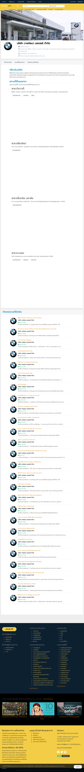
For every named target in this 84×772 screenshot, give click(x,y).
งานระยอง (63, 668)
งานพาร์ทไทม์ (36, 633)
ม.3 (61, 639)
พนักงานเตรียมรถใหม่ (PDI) (25, 373)
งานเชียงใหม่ (63, 658)
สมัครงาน (11, 2)
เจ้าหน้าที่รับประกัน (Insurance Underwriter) (29, 462)
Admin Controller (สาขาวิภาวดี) (26, 440)
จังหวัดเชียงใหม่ (16, 150)
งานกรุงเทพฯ (64, 654)
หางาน (4, 2)
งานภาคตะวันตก (64, 681)
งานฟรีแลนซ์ (36, 635)
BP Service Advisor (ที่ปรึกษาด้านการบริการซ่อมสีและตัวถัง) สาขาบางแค (37, 329)
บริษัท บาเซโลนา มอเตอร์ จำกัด (33, 43)
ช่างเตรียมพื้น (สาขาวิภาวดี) (25, 539)
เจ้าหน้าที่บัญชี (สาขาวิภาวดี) (25, 351)
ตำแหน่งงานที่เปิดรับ (33, 62)
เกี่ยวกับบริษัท (8, 62)
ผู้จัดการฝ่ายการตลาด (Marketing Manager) (30, 495)
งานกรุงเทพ (12, 10)
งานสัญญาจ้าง (37, 637)
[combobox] (35, 6)
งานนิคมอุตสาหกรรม (66, 648)
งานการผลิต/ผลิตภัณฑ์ (39, 654)
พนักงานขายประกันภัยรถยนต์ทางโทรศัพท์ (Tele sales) (32, 451)
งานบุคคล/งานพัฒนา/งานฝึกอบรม (43, 683)
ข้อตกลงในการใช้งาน (39, 740)
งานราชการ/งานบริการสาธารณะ (42, 668)
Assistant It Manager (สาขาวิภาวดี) (27, 406)
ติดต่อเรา (35, 735)
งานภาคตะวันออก (65, 679)
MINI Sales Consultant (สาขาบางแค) (28, 362)
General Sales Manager (24, 340)
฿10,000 (22, 455)
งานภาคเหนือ (64, 677)
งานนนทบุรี (63, 662)
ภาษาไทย (73, 2)
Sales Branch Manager (24, 484)
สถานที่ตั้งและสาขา (20, 62)
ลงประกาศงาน (31, 2)
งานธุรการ (36, 664)
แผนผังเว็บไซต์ (37, 737)
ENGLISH (80, 2)
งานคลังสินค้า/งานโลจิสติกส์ (41, 658)
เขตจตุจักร (25, 95)
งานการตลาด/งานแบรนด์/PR (41, 652)
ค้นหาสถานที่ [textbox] (55, 6)
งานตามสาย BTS (29, 10)
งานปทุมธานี (63, 664)
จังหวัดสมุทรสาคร (17, 205)
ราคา (40, 2)
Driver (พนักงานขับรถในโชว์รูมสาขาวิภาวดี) (29, 550)
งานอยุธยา (63, 666)
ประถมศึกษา (63, 641)
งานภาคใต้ (63, 683)
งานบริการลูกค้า (37, 666)
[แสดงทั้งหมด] (34, 688)
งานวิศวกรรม (37, 670)
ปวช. (61, 635)
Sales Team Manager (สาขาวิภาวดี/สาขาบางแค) (31, 573)
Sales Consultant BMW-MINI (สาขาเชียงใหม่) (30, 517)
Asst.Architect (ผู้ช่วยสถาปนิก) (26, 528)
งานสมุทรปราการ (65, 670)
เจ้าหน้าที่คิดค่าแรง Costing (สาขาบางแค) (28, 395)
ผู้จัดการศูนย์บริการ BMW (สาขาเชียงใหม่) (28, 417)
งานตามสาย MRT (41, 10)
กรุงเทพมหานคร (16, 95)
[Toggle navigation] (17, 6)
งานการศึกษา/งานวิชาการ (40, 656)
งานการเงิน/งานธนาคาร (40, 662)
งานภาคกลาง (64, 675)
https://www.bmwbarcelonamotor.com (32, 56)
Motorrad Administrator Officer (27, 584)
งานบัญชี (20, 10)
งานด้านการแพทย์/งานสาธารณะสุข (43, 685)
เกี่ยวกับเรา (36, 733)
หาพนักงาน (9, 650)
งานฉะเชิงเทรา (64, 660)
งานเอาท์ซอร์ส (37, 639)
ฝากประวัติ (21, 2)
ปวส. (61, 633)
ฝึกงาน (35, 641)
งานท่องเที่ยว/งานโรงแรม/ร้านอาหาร (43, 681)
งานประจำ (36, 631)
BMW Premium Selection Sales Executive (30, 318)
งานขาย (50, 10)
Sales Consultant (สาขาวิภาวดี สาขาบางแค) (29, 429)
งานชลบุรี (63, 656)
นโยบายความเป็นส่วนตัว (40, 742)
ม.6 (61, 637)
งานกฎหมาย (36, 648)
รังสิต (32, 95)
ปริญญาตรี (63, 631)
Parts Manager (22, 384)
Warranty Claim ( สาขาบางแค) (26, 506)
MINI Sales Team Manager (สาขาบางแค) (29, 595)
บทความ (8, 641)
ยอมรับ (78, 767)
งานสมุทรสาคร (64, 672)
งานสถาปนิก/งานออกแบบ (40, 679)
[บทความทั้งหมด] (48, 699)
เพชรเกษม (25, 260)
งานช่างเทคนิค (59, 10)
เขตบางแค (33, 260)
